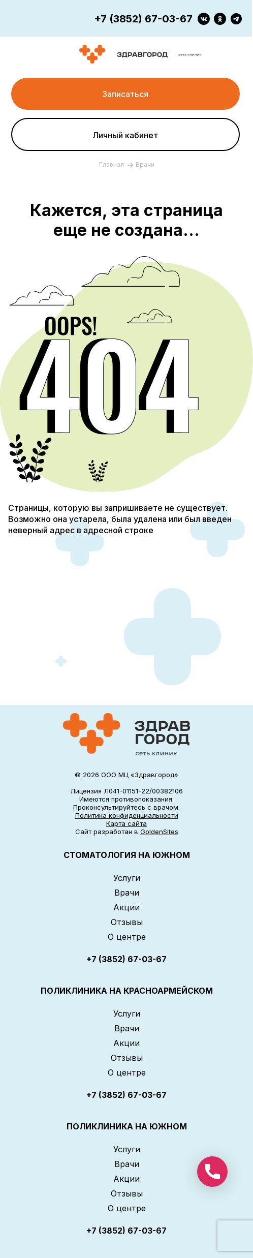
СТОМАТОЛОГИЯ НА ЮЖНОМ (127, 855)
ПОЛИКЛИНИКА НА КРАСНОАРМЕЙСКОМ (127, 991)
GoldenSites (159, 831)
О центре (127, 937)
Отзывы (127, 922)
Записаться (125, 94)
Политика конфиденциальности (126, 815)
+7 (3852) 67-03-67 (143, 19)
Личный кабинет (125, 135)
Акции (126, 907)
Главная (112, 164)
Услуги (126, 878)
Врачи (126, 892)
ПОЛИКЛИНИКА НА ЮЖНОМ (127, 1126)
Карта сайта (126, 823)
